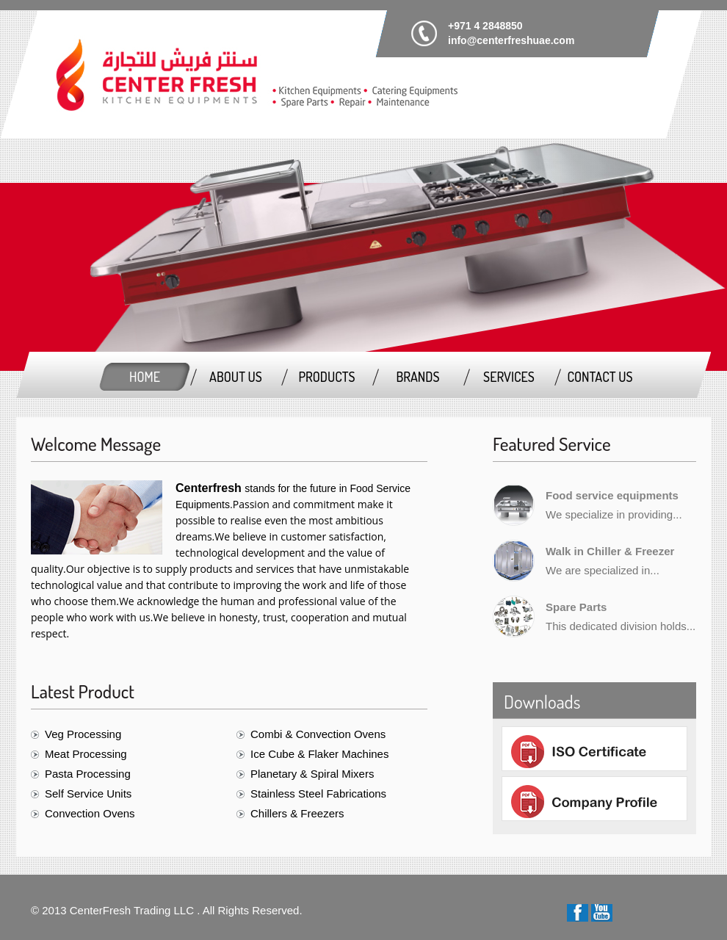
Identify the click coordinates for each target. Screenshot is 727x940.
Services (509, 377)
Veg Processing (83, 734)
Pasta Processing (88, 773)
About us (235, 377)
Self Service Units (88, 793)
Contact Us (599, 377)
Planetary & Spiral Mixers (312, 773)
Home (144, 377)
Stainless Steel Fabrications (318, 793)
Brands (417, 377)
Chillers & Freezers (297, 813)
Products (326, 377)
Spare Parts (576, 607)
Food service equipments (612, 495)
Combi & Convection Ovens (318, 734)
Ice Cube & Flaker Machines (319, 754)
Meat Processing (86, 754)
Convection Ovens (90, 813)
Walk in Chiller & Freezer (610, 551)
